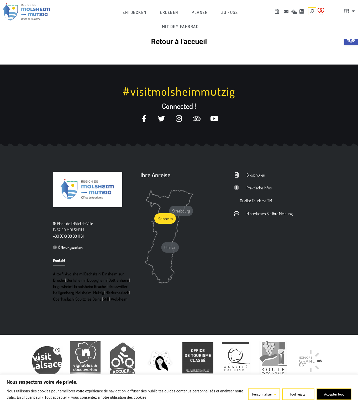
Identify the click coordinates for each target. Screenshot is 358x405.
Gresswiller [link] (118, 286)
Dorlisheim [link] (76, 280)
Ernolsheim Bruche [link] (90, 286)
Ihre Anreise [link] (155, 175)
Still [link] (106, 299)
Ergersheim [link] (62, 286)
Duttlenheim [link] (118, 280)
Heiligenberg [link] (63, 292)
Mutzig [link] (98, 292)
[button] (37, 361)
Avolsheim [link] (74, 273)
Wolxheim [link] (119, 299)
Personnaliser (262, 394)
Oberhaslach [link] (63, 299)
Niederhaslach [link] (117, 292)
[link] (351, 38)
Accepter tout (334, 394)
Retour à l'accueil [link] (179, 41)
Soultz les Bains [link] (88, 299)
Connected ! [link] (179, 106)
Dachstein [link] (92, 273)
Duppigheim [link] (97, 280)
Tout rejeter (298, 394)
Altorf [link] (58, 273)
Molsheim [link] (83, 292)
